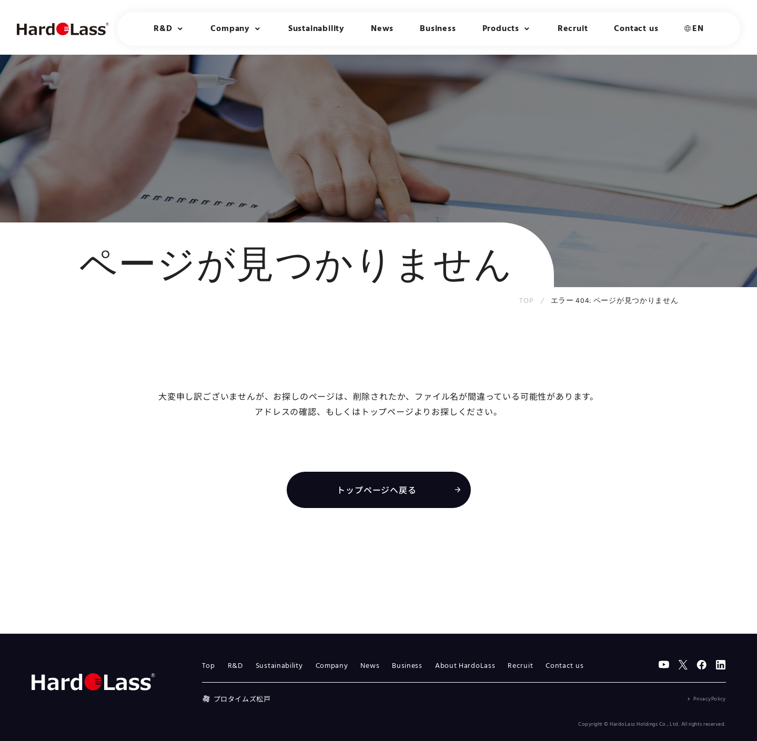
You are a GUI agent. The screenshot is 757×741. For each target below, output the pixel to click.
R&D (235, 666)
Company (332, 666)
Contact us (636, 29)
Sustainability (316, 29)
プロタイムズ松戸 (236, 699)
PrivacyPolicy (709, 699)
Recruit (573, 29)
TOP (526, 301)
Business (438, 29)
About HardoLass (465, 666)
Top (208, 666)
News (382, 29)
